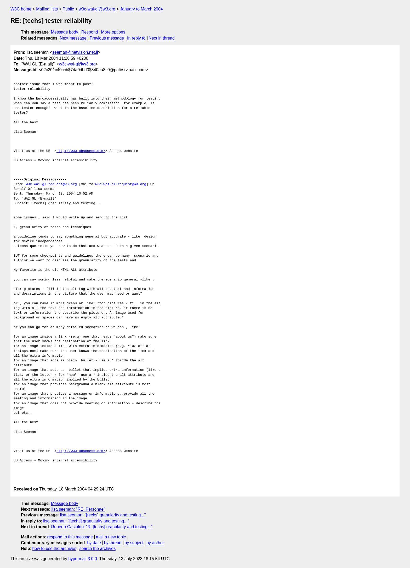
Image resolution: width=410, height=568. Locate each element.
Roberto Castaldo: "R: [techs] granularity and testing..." (102, 527)
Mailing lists (47, 9)
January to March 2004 (141, 9)
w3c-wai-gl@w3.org (97, 9)
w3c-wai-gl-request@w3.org (51, 184)
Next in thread (162, 38)
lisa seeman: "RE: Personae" (78, 509)
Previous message (107, 38)
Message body (64, 32)
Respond (89, 32)
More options (113, 32)
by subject (133, 543)
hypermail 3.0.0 (82, 558)
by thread (113, 543)
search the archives (97, 548)
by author (155, 543)
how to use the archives (54, 548)
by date (94, 543)
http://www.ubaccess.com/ (80, 151)
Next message (73, 38)
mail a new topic (111, 537)
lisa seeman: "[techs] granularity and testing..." (103, 515)
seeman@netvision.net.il (75, 52)
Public (68, 9)
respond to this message (70, 537)
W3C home (20, 9)
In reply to (136, 38)
